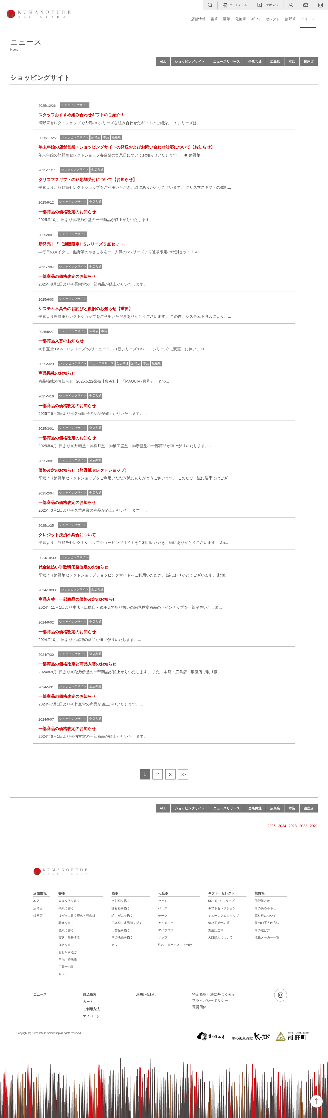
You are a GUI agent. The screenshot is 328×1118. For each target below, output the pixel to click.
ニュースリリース (226, 62)
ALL (163, 62)
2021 (314, 826)
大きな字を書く (69, 901)
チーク (162, 915)
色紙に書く (66, 930)
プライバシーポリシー (210, 1001)
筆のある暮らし (265, 908)
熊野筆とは (262, 901)
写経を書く (66, 923)
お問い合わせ (146, 994)
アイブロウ (165, 930)
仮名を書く (66, 945)
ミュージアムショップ (223, 915)
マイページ (91, 1016)
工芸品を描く (120, 930)
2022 (303, 826)
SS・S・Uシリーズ (221, 901)
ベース (162, 908)
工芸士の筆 (66, 967)
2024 (282, 826)
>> (183, 774)
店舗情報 (198, 19)
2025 (271, 826)
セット (63, 974)
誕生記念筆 (215, 930)
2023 (293, 826)
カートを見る (235, 5)
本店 (292, 62)
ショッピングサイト (190, 62)
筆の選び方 (262, 930)
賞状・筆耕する (69, 937)
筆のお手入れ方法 (267, 923)
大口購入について (220, 937)
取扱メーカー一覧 (267, 937)
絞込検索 (89, 994)
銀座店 (309, 62)
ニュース (308, 19)
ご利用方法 (267, 5)
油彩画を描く (120, 908)
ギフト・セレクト (265, 19)
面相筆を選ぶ (67, 952)
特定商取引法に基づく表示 (213, 994)
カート (88, 1002)
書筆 (214, 19)
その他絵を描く (122, 937)
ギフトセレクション (222, 908)
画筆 (226, 19)
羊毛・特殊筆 (67, 959)
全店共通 (255, 62)
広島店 (275, 62)
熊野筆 (290, 19)
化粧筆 (240, 19)
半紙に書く (66, 908)
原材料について (265, 915)
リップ (162, 937)
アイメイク (165, 923)
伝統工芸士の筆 (219, 923)
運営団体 (199, 1007)
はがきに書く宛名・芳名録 (76, 915)
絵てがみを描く (122, 915)
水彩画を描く (120, 901)
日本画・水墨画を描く (126, 923)
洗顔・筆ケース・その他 (175, 945)
